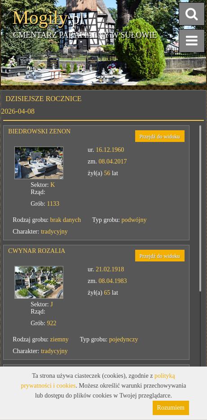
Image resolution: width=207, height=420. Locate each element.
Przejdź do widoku (160, 136)
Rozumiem (171, 407)
